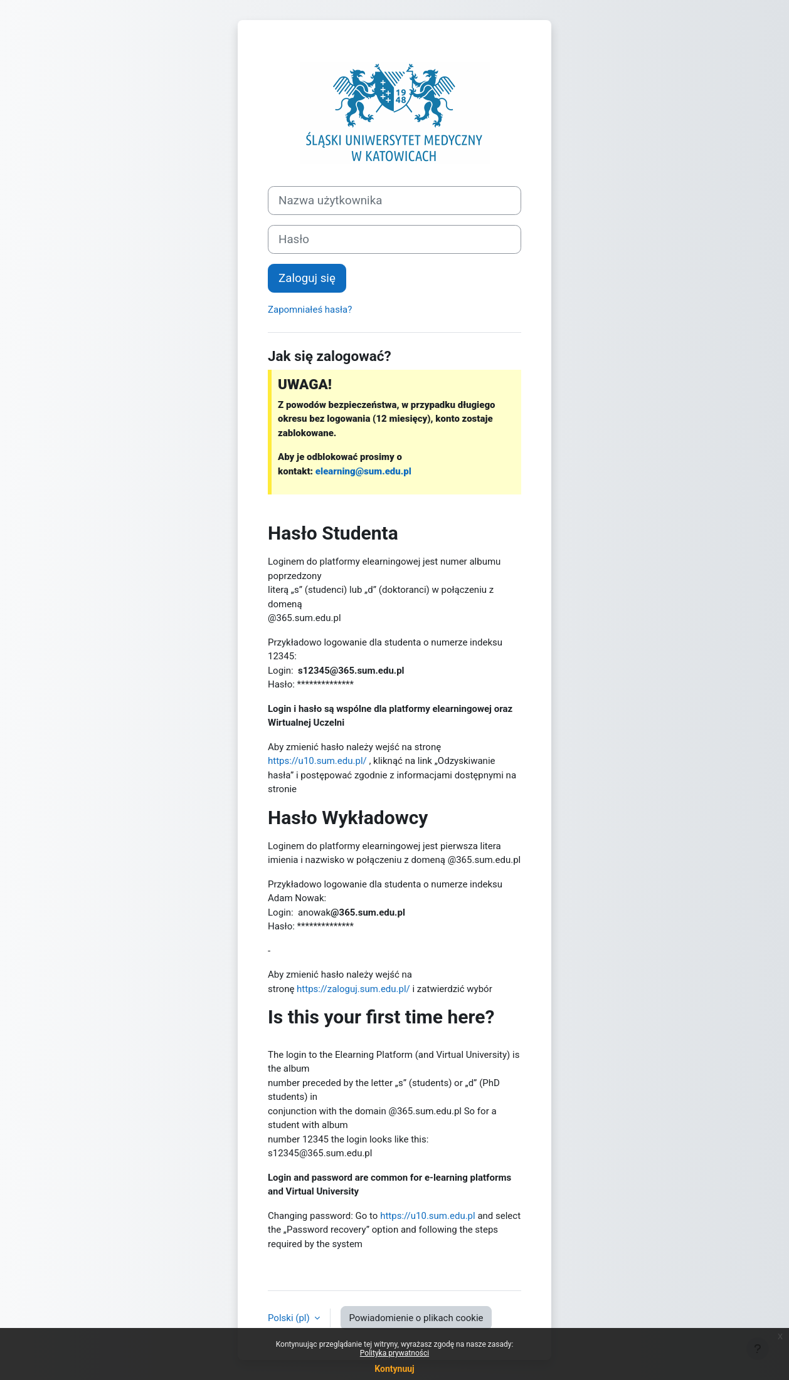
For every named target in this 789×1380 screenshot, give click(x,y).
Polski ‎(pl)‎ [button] (290, 1318)
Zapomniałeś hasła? (310, 309)
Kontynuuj (394, 1369)
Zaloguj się (307, 278)
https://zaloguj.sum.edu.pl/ (353, 989)
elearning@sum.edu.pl (363, 471)
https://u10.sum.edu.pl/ (317, 760)
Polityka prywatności (394, 1353)
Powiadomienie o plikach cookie (416, 1318)
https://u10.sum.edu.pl (427, 1215)
